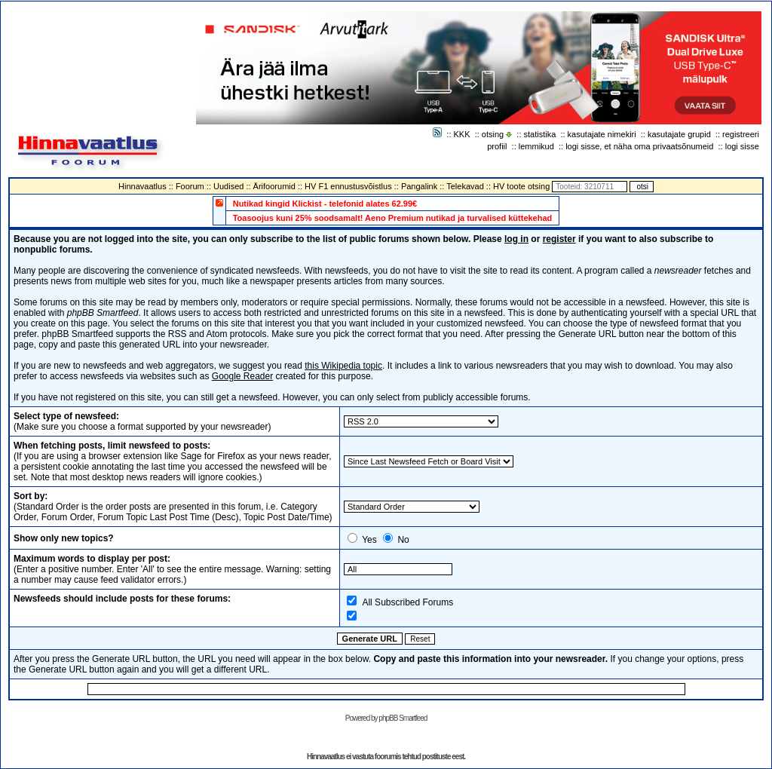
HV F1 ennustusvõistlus (348, 186)
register (559, 239)
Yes (369, 540)
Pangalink (419, 186)
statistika (540, 134)
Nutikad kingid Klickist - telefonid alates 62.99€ (325, 203)
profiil (497, 146)
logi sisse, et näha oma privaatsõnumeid (639, 146)
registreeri (740, 134)
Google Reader (242, 376)
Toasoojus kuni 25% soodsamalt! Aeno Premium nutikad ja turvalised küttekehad (393, 217)
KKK (462, 134)
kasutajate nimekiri (602, 134)
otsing (493, 134)
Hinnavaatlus (142, 186)
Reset (420, 639)
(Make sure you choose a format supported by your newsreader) (142, 421)
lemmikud (536, 146)
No (403, 540)
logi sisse (742, 146)
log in (516, 239)
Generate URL (369, 638)
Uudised (228, 186)
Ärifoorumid (274, 186)
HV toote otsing (521, 186)
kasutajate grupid (679, 134)
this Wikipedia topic (343, 365)
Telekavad (465, 186)
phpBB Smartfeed (402, 718)
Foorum (190, 186)
